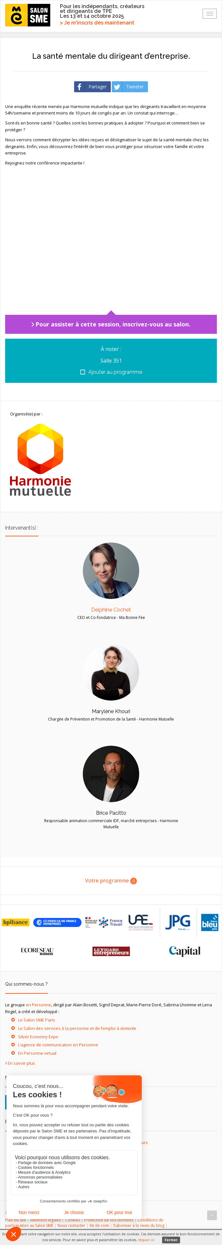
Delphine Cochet (111, 610)
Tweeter (128, 87)
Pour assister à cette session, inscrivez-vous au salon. (112, 324)
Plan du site (15, 1220)
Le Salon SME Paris (36, 1020)
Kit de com (99, 1225)
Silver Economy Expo (38, 1037)
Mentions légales (45, 1220)
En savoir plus (21, 1063)
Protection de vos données (108, 1220)
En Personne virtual (37, 1053)
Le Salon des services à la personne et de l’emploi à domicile (77, 1028)
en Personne (38, 1005)
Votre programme (111, 880)
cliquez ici (146, 1240)
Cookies (72, 1220)
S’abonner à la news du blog (138, 1225)
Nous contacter (71, 1225)
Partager (90, 87)
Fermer (171, 1240)
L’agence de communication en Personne (58, 1045)
